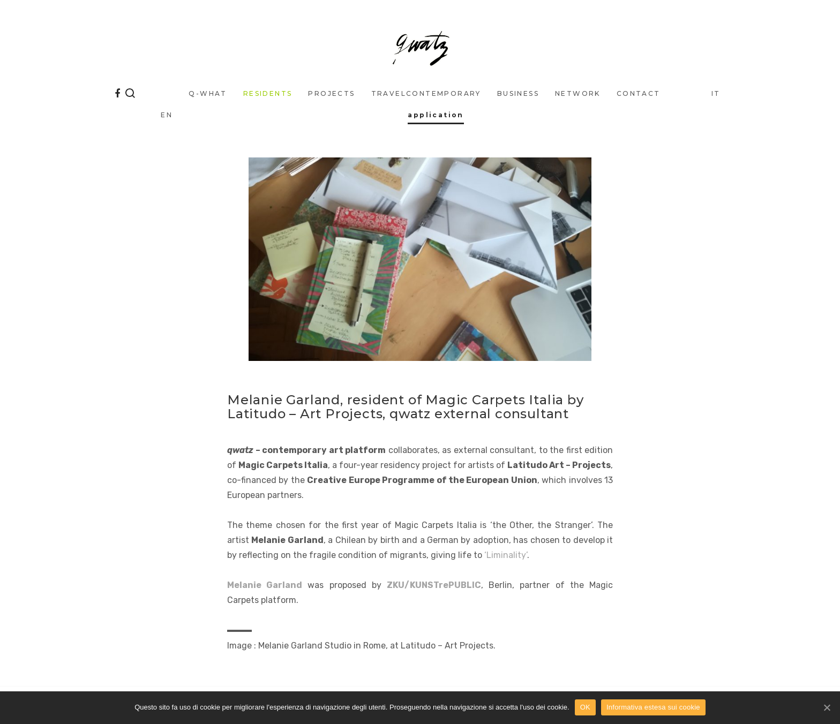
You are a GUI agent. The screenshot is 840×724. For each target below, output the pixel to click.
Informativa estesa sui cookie (653, 707)
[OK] (826, 707)
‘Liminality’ (505, 555)
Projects (331, 93)
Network (578, 93)
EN (166, 115)
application (435, 115)
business (518, 93)
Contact (639, 93)
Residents (267, 93)
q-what (208, 93)
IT (716, 93)
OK (585, 707)
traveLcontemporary (426, 93)
